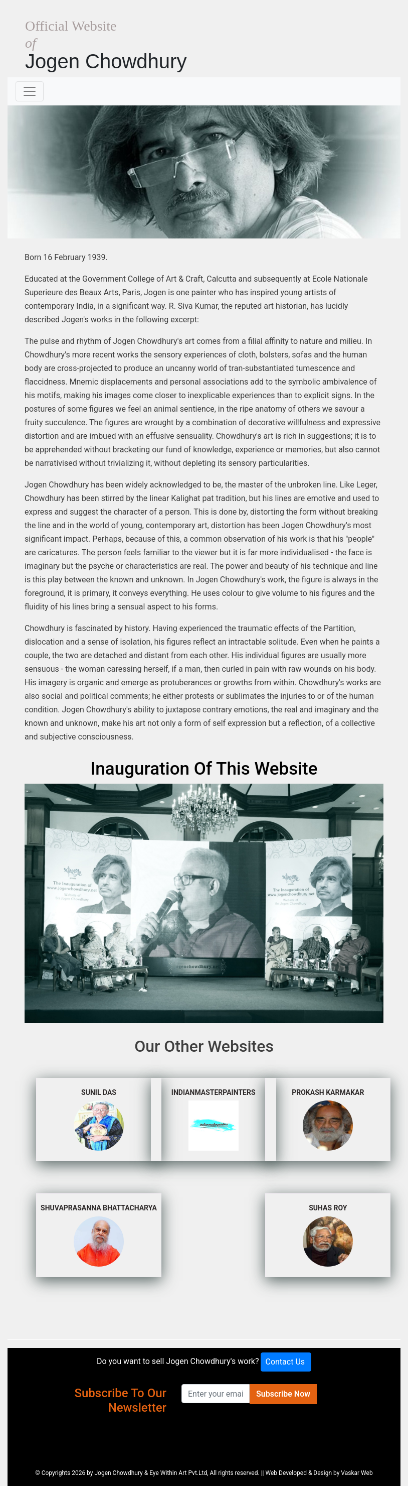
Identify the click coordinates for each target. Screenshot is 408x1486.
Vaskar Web (356, 1472)
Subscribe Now (283, 1394)
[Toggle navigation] (30, 91)
